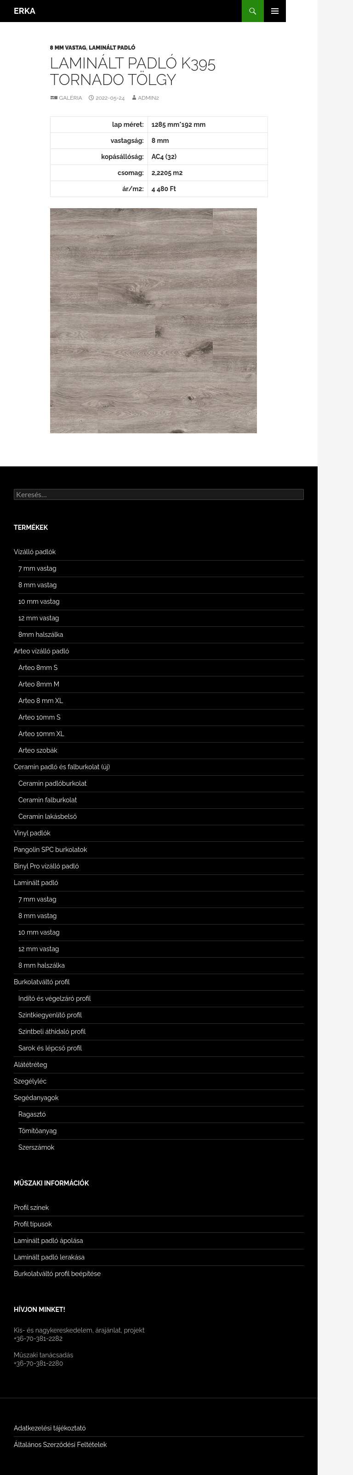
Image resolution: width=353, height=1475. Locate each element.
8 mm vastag (68, 48)
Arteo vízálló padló (41, 651)
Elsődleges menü (275, 11)
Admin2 (148, 98)
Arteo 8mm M (38, 684)
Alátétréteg (30, 1064)
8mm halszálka (40, 634)
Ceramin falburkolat (47, 800)
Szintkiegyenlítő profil (50, 1015)
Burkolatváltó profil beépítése (57, 1273)
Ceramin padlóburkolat (52, 783)
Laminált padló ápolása (48, 1240)
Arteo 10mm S (39, 717)
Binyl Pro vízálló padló (46, 866)
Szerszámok (36, 1147)
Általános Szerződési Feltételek (60, 1444)
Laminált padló (112, 48)
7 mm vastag (37, 568)
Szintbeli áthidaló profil (51, 1031)
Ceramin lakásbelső (47, 816)
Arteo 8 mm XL (40, 700)
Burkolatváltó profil (42, 982)
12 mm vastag (38, 618)
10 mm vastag (39, 601)
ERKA (24, 11)
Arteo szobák (37, 750)
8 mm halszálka (41, 965)
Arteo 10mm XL (41, 734)
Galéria (70, 98)
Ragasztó (32, 1114)
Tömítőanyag (37, 1131)
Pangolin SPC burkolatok (50, 849)
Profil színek (31, 1207)
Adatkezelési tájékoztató (50, 1428)
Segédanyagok (36, 1097)
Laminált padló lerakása (49, 1257)
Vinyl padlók (32, 833)
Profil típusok (33, 1224)
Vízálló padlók (35, 552)
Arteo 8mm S (37, 667)
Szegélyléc (30, 1081)
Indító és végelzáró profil (54, 998)
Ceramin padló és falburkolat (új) (62, 767)
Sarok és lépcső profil (50, 1048)
